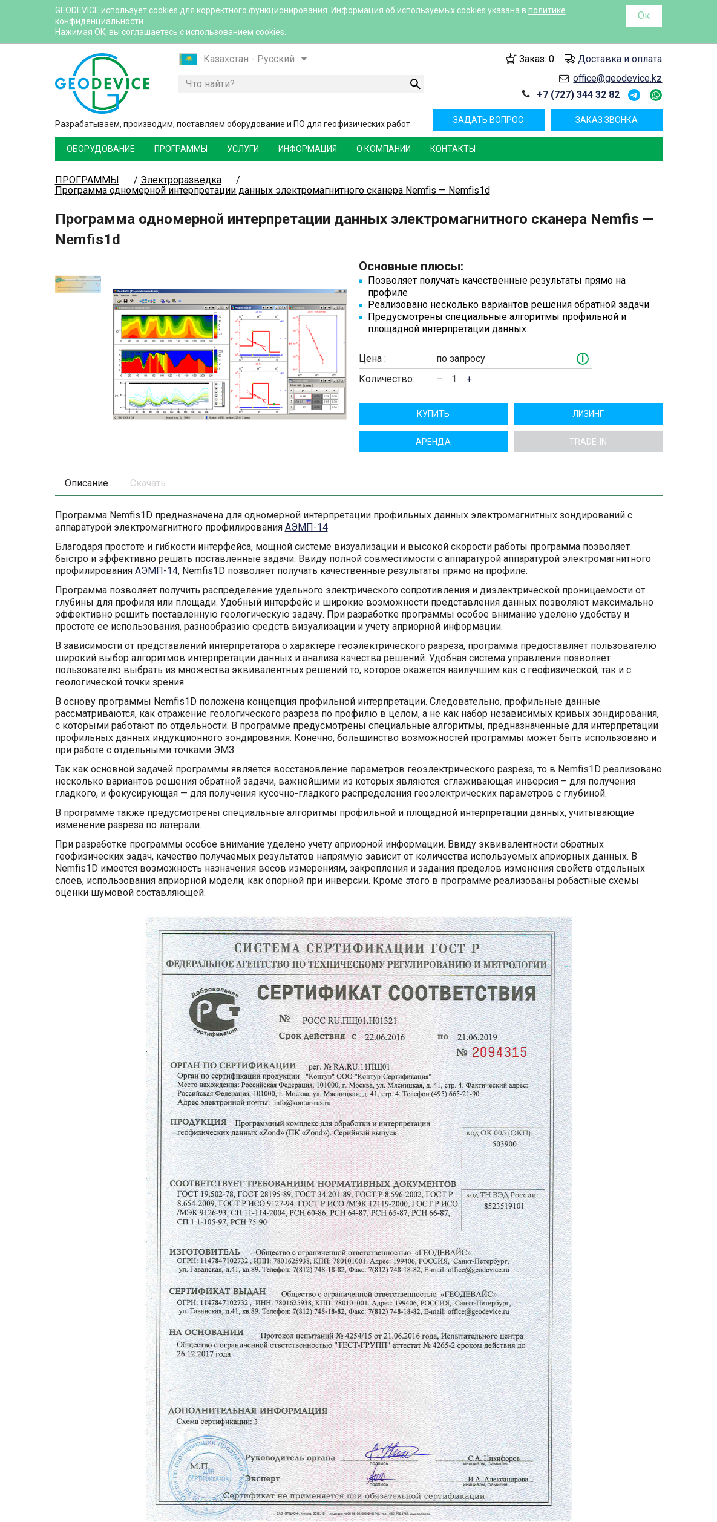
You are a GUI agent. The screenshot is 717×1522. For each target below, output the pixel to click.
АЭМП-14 (306, 503)
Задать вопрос (488, 120)
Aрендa (433, 417)
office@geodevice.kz (617, 78)
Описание (86, 459)
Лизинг (588, 389)
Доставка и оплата (620, 59)
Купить (433, 389)
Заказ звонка (606, 120)
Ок (644, 15)
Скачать (148, 459)
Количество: (386, 367)
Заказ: (536, 59)
